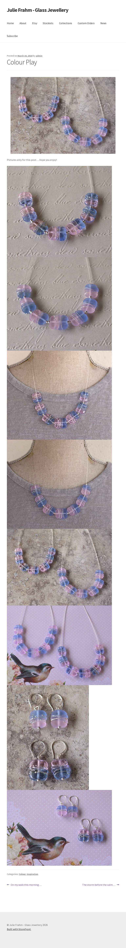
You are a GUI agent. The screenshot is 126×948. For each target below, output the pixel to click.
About (23, 23)
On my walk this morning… (26, 885)
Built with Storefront (19, 929)
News (103, 23)
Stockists (48, 23)
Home (10, 23)
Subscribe (12, 36)
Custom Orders (86, 23)
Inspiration (32, 874)
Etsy (34, 23)
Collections (65, 23)
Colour (22, 874)
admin (39, 55)
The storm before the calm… (98, 885)
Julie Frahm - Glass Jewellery (37, 10)
